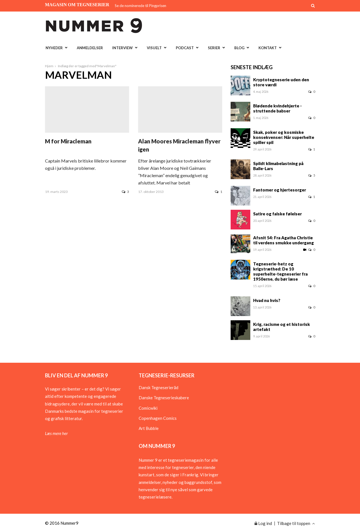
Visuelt (154, 48)
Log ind (263, 523)
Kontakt (267, 48)
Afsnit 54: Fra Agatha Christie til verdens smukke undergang (283, 240)
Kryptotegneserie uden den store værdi (281, 82)
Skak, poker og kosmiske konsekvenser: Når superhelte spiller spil (283, 137)
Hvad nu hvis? (266, 300)
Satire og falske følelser (277, 213)
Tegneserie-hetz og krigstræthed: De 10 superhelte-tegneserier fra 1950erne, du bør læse (280, 271)
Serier (214, 48)
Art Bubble (149, 428)
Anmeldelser (90, 48)
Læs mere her (56, 433)
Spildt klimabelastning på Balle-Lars (278, 166)
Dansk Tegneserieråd (158, 387)
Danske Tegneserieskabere (164, 397)
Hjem (49, 66)
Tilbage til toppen (296, 523)
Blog (239, 48)
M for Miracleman (68, 141)
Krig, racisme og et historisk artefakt (281, 327)
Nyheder (54, 48)
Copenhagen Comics (158, 418)
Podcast (185, 48)
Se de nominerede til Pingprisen (140, 5)
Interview (122, 48)
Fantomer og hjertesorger (279, 189)
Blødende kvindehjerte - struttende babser (277, 108)
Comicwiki (148, 408)
